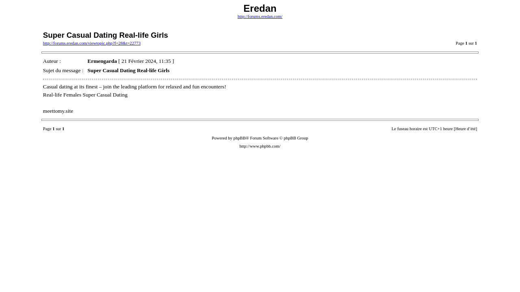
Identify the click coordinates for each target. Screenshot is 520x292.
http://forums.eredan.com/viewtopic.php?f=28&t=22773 (92, 43)
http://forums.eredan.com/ (260, 16)
